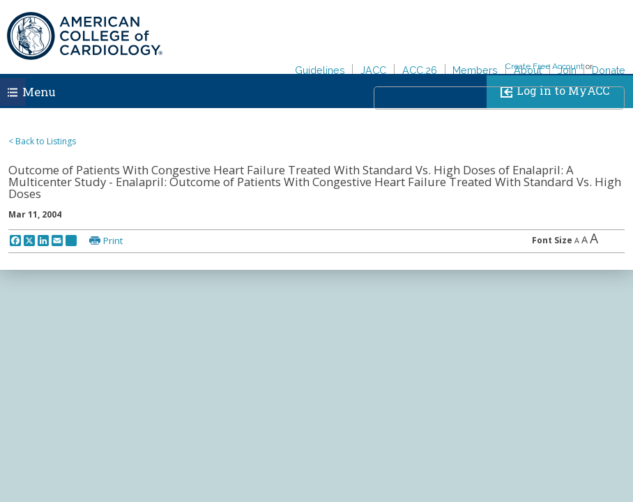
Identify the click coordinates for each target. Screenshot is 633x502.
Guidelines (320, 70)
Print (113, 240)
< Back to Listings (42, 141)
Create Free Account (544, 66)
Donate (608, 70)
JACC (373, 70)
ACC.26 (419, 70)
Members (475, 70)
